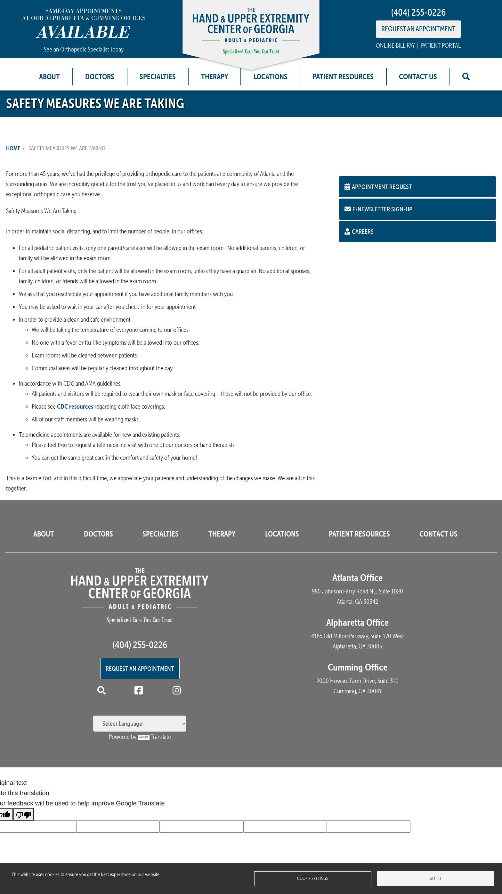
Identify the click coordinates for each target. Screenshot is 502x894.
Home (13, 148)
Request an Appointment (140, 668)
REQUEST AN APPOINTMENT (418, 29)
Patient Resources (343, 76)
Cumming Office (357, 667)
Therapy (214, 76)
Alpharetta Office (357, 622)
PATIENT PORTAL (441, 45)
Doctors (99, 76)
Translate (154, 737)
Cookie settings (312, 878)
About (49, 76)
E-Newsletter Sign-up (378, 209)
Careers (359, 231)
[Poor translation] (23, 814)
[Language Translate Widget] (139, 724)
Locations (270, 76)
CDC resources (75, 406)
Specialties (158, 76)
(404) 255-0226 (418, 12)
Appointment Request (378, 187)
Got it (435, 878)
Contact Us (418, 76)
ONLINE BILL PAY (395, 45)
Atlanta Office (357, 577)
